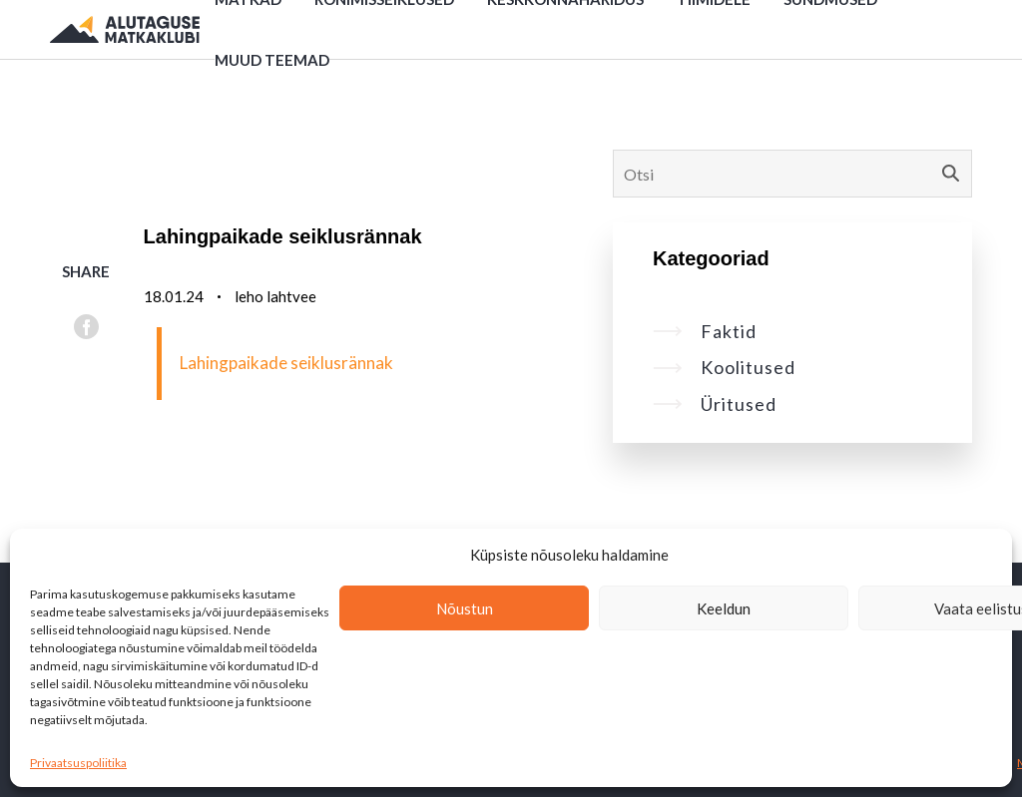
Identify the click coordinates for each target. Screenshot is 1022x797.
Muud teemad (272, 60)
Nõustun (464, 608)
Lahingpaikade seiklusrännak (286, 362)
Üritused (714, 404)
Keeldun (724, 608)
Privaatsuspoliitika (78, 762)
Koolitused (724, 367)
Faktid (705, 331)
